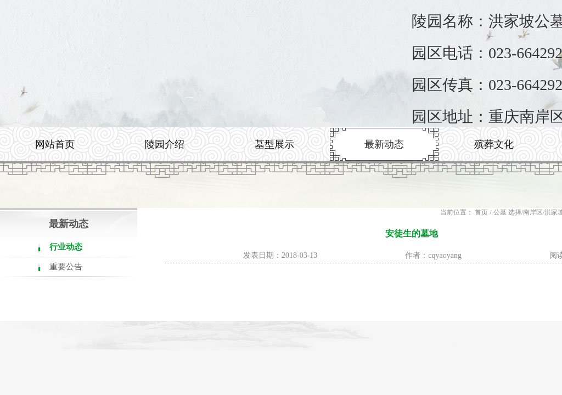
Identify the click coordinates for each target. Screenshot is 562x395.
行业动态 (65, 246)
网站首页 (55, 144)
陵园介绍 (164, 144)
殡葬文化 (494, 144)
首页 (481, 212)
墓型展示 (274, 144)
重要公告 (65, 266)
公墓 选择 (507, 212)
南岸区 (533, 212)
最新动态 (384, 144)
